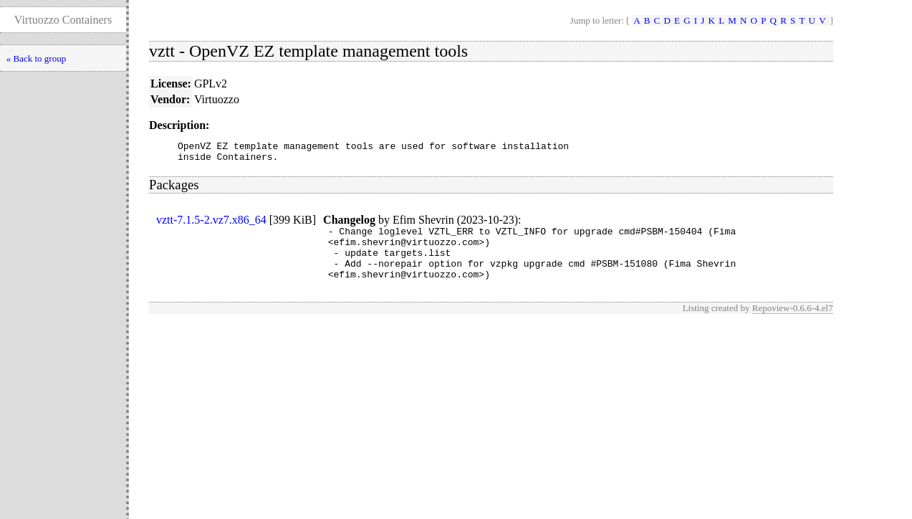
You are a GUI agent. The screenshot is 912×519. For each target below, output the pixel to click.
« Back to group (36, 58)
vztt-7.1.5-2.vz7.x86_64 (211, 224)
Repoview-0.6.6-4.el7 (792, 323)
